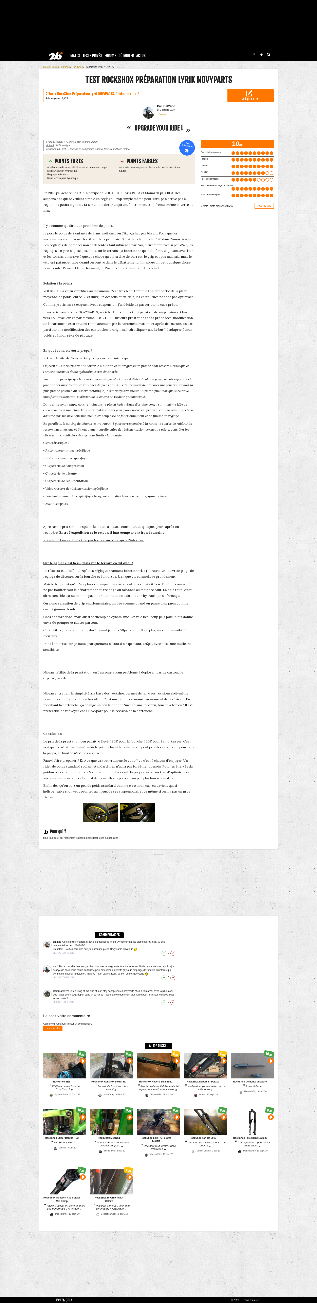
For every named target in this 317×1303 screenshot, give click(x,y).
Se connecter (53, 1028)
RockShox (77, 67)
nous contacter (252, 1300)
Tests (55, 67)
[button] (261, 54)
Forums (110, 55)
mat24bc (58, 966)
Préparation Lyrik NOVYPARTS (101, 67)
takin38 (57, 941)
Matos (75, 55)
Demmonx (59, 991)
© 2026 (235, 1300)
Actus (141, 55)
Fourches (65, 67)
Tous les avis (264, 205)
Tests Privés (92, 55)
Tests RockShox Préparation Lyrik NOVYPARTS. (81, 94)
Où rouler (126, 55)
